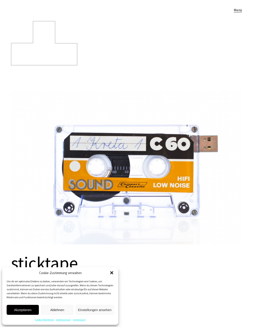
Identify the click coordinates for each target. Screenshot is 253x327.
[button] (112, 273)
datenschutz (63, 319)
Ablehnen (57, 310)
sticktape (44, 263)
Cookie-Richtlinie (44, 319)
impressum (79, 319)
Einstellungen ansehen (94, 310)
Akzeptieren (22, 310)
